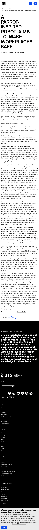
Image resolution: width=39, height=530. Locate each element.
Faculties (3, 462)
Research (3, 437)
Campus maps (4, 421)
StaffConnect (4, 496)
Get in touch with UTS (8, 386)
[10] (11, 9)
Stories (2, 446)
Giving (2, 450)
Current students (5, 487)
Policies (3, 494)
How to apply (4, 414)
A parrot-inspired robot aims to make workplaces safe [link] (19, 10)
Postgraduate (4, 412)
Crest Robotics (21, 312)
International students (6, 419)
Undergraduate (4, 410)
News (2, 439)
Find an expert (4, 432)
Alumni (2, 448)
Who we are (3, 460)
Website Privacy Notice (19, 524)
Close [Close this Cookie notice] (4, 527)
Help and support (5, 489)
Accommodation (5, 423)
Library (2, 491)
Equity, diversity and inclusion (8, 471)
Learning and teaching (6, 464)
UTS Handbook (4, 500)
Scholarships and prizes (6, 416)
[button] (10, 317)
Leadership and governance (7, 478)
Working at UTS (4, 498)
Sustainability (4, 466)
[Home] (2, 9)
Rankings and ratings (6, 475)
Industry (3, 435)
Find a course (4, 407)
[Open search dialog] (35, 3)
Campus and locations (6, 473)
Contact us (3, 503)
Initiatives (3, 469)
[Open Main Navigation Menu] (30, 3)
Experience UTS (4, 444)
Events (2, 441)
